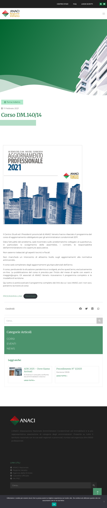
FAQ (74, 4)
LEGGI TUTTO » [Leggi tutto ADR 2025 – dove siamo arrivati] (29, 380)
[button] (104, 14)
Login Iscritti (87, 4)
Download (30, 296)
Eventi (11, 343)
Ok (54, 504)
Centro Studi (62, 4)
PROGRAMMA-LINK (12, 296)
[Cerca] (100, 321)
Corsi (11, 338)
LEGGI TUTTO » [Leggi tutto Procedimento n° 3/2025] (61, 376)
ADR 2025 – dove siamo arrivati (37, 370)
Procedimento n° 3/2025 (69, 368)
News (11, 348)
